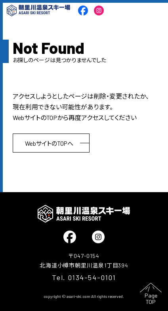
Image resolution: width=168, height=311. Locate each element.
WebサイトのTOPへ (49, 143)
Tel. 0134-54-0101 (84, 277)
